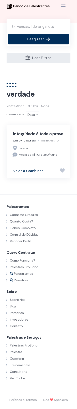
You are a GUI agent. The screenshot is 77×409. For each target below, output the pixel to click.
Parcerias (17, 313)
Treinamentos (20, 365)
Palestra (16, 352)
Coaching (17, 358)
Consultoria (18, 372)
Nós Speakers (55, 400)
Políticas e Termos (23, 400)
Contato (16, 326)
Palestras (19, 280)
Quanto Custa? (21, 221)
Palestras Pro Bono (24, 267)
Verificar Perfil (20, 241)
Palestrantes (21, 273)
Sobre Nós (17, 300)
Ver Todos (17, 378)
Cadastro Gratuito (24, 215)
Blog (13, 306)
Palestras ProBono (24, 345)
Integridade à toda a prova (38, 134)
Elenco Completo (23, 228)
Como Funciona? (22, 260)
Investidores (19, 319)
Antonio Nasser (25, 140)
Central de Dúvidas (24, 234)
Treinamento (50, 140)
